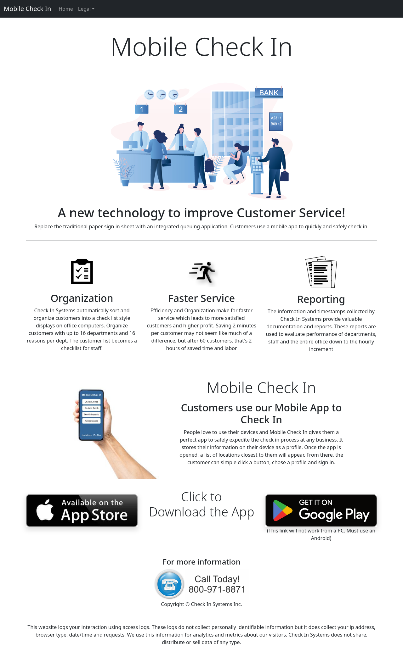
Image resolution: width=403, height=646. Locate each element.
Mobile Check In (27, 8)
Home (66, 8)
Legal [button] (84, 8)
